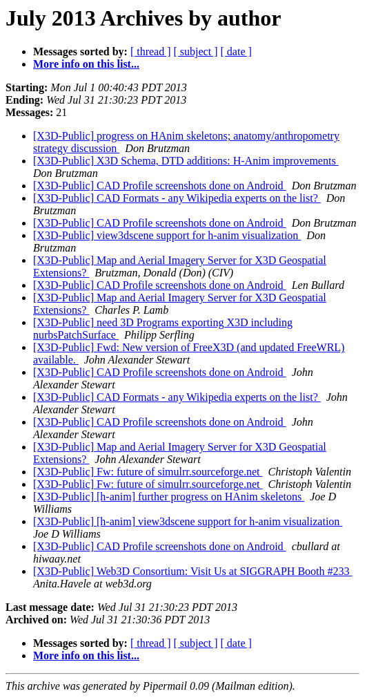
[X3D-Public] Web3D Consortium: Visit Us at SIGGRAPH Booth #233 (193, 571)
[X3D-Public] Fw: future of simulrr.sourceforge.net (148, 472)
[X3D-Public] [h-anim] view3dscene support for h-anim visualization (187, 521)
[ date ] (236, 51)
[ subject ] (196, 51)
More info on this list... (86, 64)
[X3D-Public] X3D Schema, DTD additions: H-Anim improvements (186, 161)
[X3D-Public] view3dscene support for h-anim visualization (167, 235)
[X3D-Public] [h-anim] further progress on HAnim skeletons (168, 496)
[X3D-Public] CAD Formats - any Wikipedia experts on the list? (177, 198)
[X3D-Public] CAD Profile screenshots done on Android (159, 185)
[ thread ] (150, 51)
